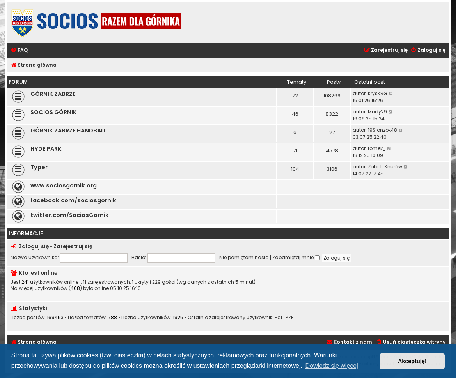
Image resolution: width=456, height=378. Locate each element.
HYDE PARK (46, 149)
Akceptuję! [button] (412, 361)
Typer (39, 167)
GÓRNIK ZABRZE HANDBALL (68, 130)
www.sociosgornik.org (63, 185)
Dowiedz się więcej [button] (331, 365)
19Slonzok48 (382, 130)
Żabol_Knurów (385, 166)
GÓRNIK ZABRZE (53, 94)
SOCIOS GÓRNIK (53, 112)
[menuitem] (19, 50)
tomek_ (377, 148)
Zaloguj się (34, 246)
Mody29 (377, 111)
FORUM (18, 82)
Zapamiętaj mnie (296, 257)
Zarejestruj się (72, 246)
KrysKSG (377, 93)
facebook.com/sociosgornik (73, 200)
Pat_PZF (284, 317)
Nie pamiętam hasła (244, 257)
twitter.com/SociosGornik (69, 215)
